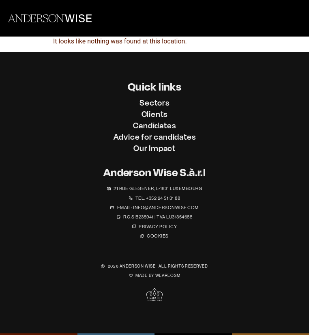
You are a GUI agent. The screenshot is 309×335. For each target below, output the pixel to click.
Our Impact (154, 148)
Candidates (154, 125)
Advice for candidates (155, 137)
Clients (155, 114)
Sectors (154, 102)
